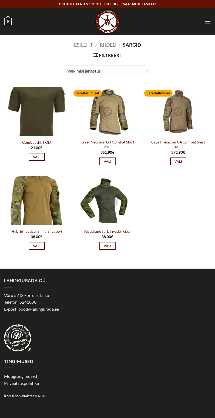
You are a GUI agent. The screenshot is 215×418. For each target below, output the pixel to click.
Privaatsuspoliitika (21, 383)
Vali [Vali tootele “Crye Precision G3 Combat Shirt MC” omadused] (107, 161)
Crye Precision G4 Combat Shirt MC (178, 144)
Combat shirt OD (36, 142)
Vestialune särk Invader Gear (107, 231)
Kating (41, 396)
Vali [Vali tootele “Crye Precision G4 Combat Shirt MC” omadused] (178, 161)
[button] (8, 21)
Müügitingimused (20, 376)
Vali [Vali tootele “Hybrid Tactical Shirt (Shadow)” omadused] (37, 246)
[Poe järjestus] (107, 71)
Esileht (83, 45)
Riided (108, 45)
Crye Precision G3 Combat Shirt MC (107, 144)
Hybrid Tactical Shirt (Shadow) (36, 231)
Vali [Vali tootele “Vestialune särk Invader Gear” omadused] (107, 246)
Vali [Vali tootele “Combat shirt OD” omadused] (37, 157)
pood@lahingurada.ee (38, 308)
